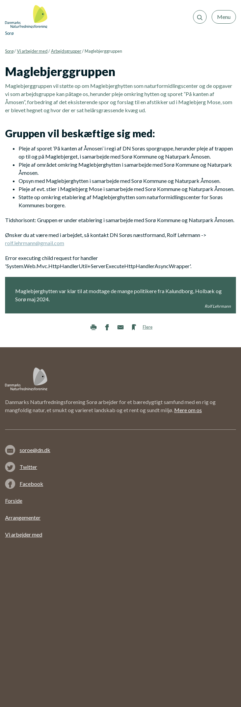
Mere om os (188, 410)
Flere (148, 327)
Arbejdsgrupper (66, 51)
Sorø (9, 51)
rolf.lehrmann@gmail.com (34, 243)
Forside (13, 500)
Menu (224, 17)
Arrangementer (23, 517)
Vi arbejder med (32, 51)
